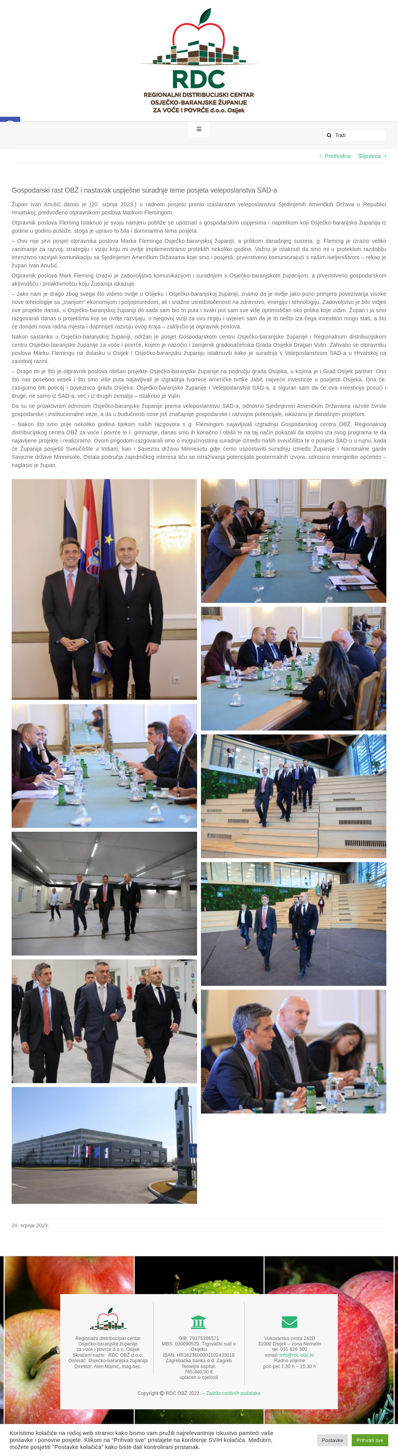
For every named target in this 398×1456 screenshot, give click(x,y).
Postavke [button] (332, 1440)
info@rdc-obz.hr (297, 1355)
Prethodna (338, 156)
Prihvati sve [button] (370, 1440)
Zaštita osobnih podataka (233, 1393)
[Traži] (354, 135)
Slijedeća (369, 156)
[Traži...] (329, 135)
